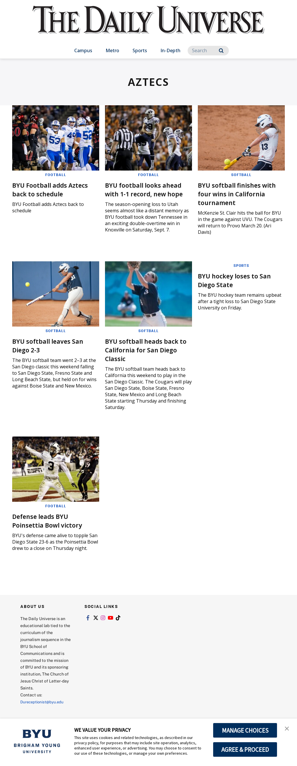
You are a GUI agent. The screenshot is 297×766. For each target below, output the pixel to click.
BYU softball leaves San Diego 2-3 (52, 351)
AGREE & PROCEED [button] (245, 749)
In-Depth (170, 50)
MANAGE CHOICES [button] (245, 730)
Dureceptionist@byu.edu (43, 707)
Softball (241, 175)
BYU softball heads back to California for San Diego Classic (146, 355)
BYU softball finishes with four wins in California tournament (236, 193)
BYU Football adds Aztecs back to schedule (55, 189)
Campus (83, 50)
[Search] (208, 51)
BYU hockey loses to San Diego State (239, 286)
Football (55, 175)
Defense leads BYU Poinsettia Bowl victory (51, 526)
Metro (112, 50)
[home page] (148, 26)
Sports (140, 50)
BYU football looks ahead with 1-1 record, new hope (147, 193)
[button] (287, 729)
